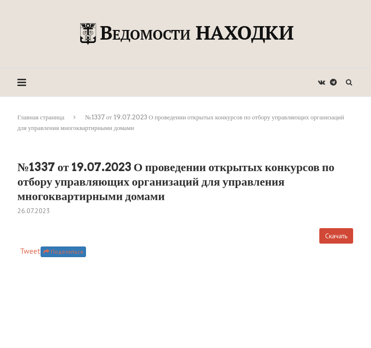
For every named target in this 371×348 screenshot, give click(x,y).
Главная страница (40, 117)
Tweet (30, 251)
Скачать (336, 236)
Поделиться (63, 251)
